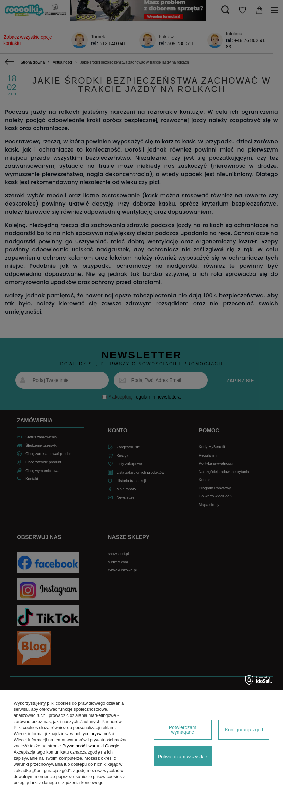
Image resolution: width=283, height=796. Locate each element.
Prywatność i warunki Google (90, 745)
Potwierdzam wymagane (182, 730)
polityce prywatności (94, 733)
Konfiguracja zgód (244, 729)
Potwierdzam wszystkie (182, 756)
